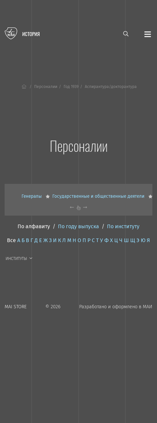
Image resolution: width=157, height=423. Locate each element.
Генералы (32, 196)
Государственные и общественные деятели (99, 196)
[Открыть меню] (147, 33)
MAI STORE (15, 307)
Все (11, 240)
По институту (123, 226)
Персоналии (45, 86)
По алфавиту (34, 226)
